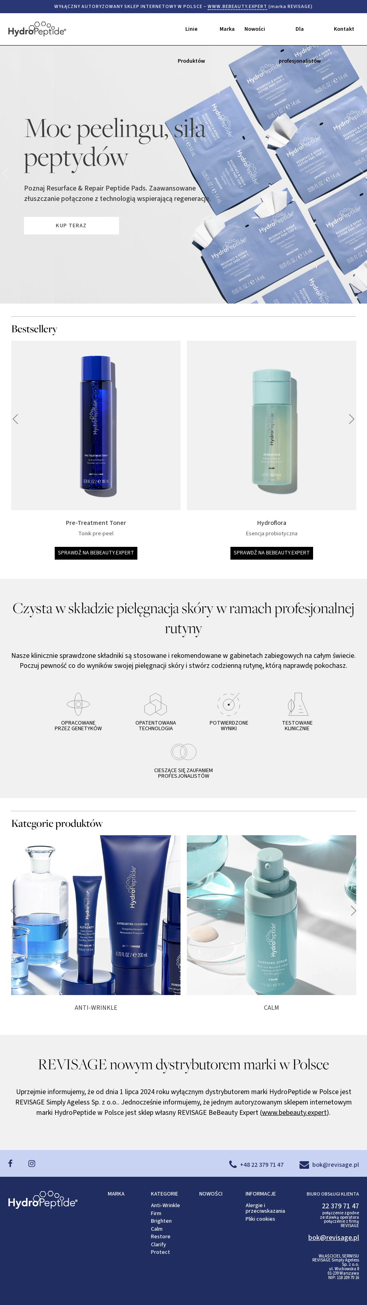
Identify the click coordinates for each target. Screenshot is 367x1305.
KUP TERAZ (71, 226)
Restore (161, 1237)
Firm (156, 1214)
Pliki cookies (260, 1219)
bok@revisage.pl (333, 1238)
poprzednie (359, 173)
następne (7, 173)
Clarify (158, 1245)
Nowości (254, 29)
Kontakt (344, 29)
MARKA (116, 1194)
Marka (227, 29)
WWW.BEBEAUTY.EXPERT (237, 6)
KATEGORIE (164, 1194)
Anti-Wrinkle (165, 1206)
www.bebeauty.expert (294, 1113)
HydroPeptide (58, 29)
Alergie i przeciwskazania (265, 1208)
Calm (157, 1229)
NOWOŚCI (210, 1194)
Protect (160, 1252)
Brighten (161, 1221)
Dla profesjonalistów (300, 35)
